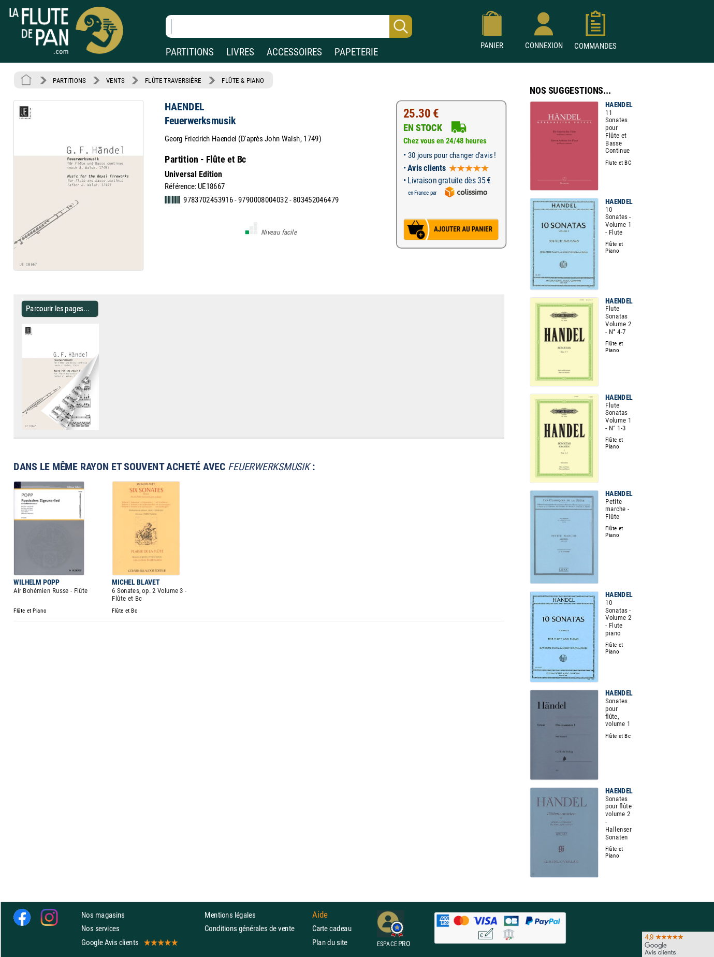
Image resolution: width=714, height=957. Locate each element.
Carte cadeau (332, 928)
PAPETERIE (356, 52)
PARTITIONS (190, 52)
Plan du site (329, 941)
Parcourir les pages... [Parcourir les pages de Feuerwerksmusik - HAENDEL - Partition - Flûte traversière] (58, 308)
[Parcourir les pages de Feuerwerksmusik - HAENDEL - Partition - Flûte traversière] (102, 428)
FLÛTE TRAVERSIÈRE (173, 80)
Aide (320, 914)
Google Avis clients (129, 941)
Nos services (100, 928)
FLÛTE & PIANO (243, 80)
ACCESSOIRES (294, 52)
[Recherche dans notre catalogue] (289, 26)
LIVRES (240, 52)
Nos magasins (103, 914)
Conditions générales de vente (256, 928)
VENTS (115, 80)
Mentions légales (230, 914)
